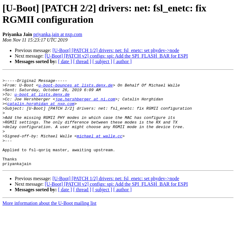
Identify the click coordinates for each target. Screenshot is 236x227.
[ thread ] (82, 61)
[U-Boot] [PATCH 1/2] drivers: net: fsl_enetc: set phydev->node (116, 50)
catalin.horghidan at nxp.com (40, 110)
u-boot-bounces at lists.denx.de (75, 88)
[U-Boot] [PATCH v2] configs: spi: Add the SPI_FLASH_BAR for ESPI (116, 56)
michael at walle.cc (99, 149)
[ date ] (65, 61)
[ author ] (122, 61)
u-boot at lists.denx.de (41, 99)
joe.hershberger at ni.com (85, 104)
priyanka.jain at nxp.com (57, 34)
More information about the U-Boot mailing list (49, 221)
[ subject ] (102, 61)
